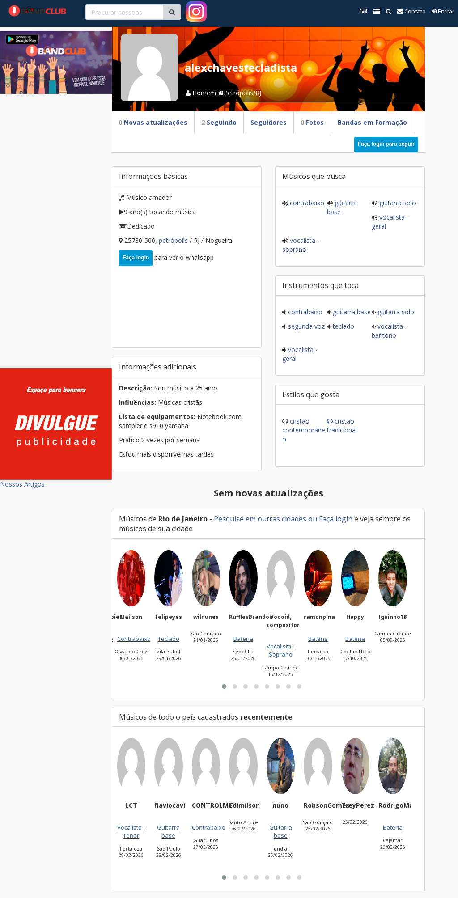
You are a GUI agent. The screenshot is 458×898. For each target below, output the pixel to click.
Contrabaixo (306, 203)
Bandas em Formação (372, 122)
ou (312, 519)
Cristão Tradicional (342, 425)
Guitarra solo (396, 203)
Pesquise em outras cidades (260, 519)
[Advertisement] (56, 228)
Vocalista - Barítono (389, 330)
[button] (224, 686)
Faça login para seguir (386, 144)
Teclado (342, 326)
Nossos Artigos (22, 484)
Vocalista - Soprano (300, 245)
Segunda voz (305, 326)
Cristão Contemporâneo (303, 430)
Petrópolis (174, 240)
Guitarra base (351, 312)
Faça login (136, 257)
